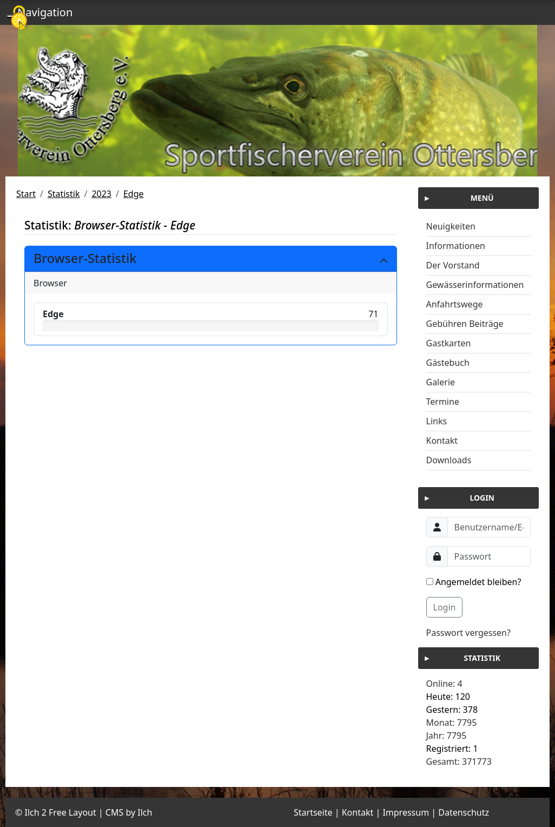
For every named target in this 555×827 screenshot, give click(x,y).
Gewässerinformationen (475, 285)
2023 (101, 194)
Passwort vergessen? (468, 633)
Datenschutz (463, 812)
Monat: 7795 (451, 722)
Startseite (313, 812)
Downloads (449, 460)
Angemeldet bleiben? (473, 582)
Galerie (440, 382)
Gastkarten (448, 343)
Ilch (144, 812)
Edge (133, 194)
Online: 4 (444, 684)
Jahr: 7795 (446, 735)
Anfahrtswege (454, 304)
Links (436, 421)
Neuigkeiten (450, 226)
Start (26, 194)
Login (444, 607)
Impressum (405, 812)
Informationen (455, 246)
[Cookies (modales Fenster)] (19, 18)
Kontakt (442, 441)
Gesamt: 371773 (459, 761)
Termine (442, 402)
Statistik (64, 194)
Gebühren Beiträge (465, 324)
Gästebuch (448, 363)
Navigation (44, 12)
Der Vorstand (453, 265)
